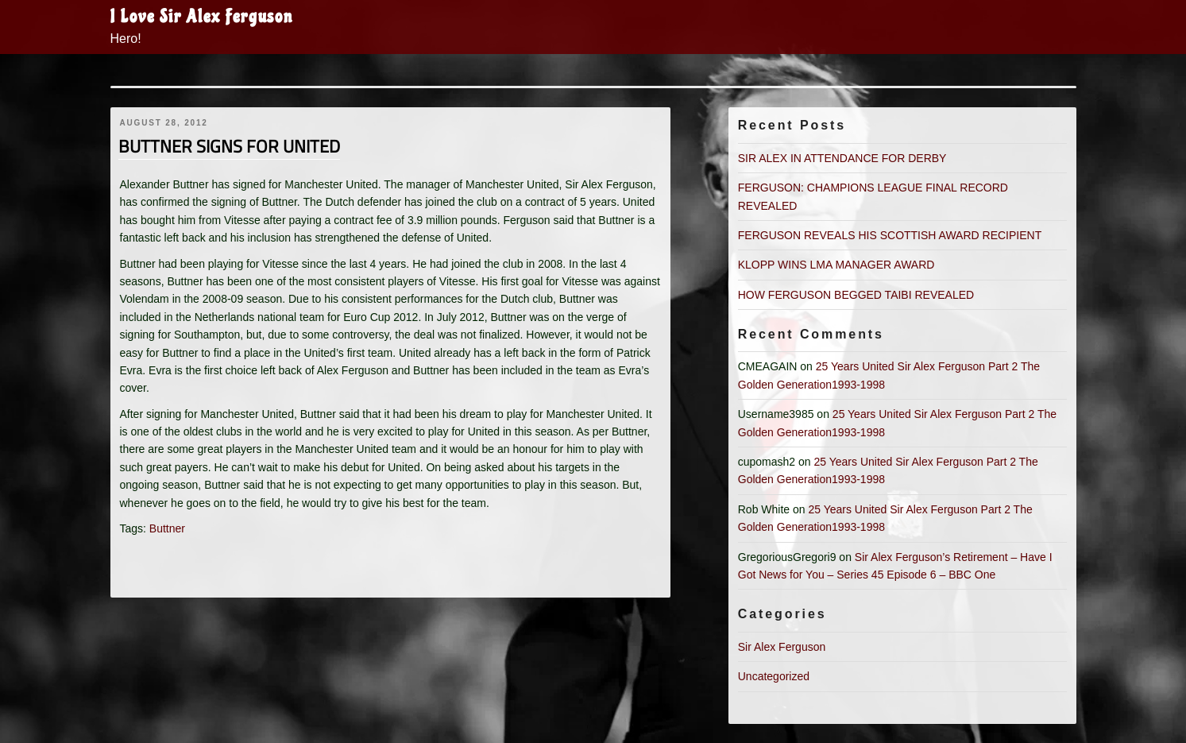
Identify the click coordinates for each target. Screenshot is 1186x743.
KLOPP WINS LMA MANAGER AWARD (836, 264)
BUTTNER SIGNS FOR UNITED (229, 146)
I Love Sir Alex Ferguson (201, 17)
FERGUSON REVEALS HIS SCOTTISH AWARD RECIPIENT (889, 235)
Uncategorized (773, 676)
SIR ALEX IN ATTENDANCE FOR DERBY (842, 158)
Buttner (167, 528)
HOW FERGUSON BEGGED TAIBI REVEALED (856, 294)
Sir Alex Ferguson (782, 646)
